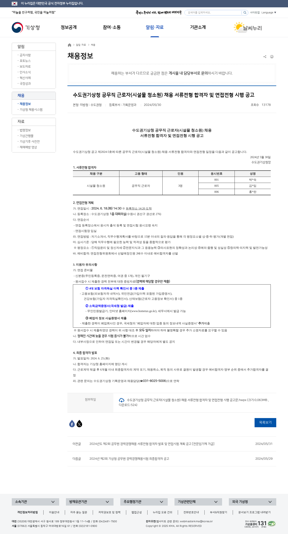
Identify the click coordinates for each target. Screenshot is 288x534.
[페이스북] (72, 423)
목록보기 (265, 422)
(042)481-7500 (108, 521)
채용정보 (25, 104)
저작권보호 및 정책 (109, 512)
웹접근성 (137, 512)
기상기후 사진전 (30, 141)
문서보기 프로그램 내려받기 (254, 512)
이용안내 (54, 512)
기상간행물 (26, 136)
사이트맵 (255, 12)
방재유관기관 (78, 502)
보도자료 (25, 66)
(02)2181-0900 (88, 526)
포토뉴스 (25, 61)
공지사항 (25, 55)
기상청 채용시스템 (31, 109)
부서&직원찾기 (218, 512)
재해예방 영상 (28, 147)
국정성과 (25, 83)
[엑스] (79, 423)
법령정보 (25, 130)
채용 (93, 45)
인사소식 (25, 72)
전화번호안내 (191, 512)
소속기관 (21, 502)
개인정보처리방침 (27, 512)
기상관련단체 (186, 502)
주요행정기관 (132, 502)
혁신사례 (25, 78)
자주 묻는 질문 (78, 512)
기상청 (26, 27)
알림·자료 (81, 45)
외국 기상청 (240, 502)
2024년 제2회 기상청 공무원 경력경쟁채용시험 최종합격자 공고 (181, 458)
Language (267, 12)
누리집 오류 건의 (162, 512)
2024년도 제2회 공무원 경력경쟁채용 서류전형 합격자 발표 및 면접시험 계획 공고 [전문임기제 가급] (181, 444)
